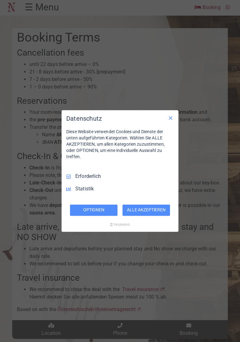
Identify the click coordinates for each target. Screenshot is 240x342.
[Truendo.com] (120, 224)
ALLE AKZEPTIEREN (146, 210)
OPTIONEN (93, 210)
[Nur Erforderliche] (170, 118)
